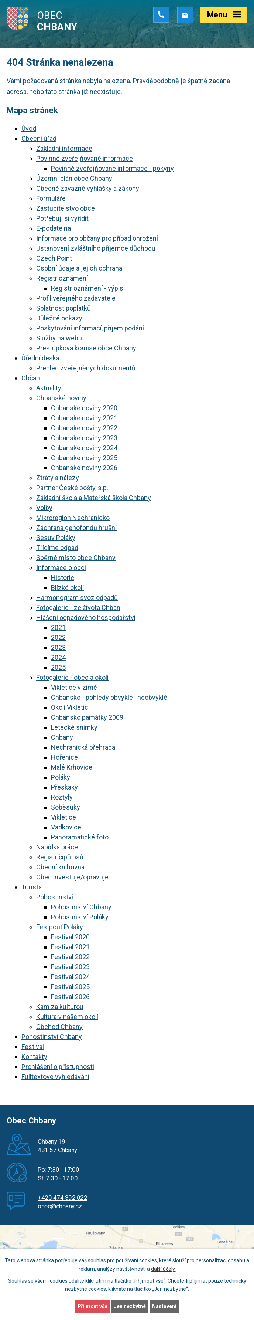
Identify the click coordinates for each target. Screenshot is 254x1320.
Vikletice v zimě (74, 687)
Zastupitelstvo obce (65, 208)
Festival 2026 (70, 997)
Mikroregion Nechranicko (73, 518)
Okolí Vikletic (69, 707)
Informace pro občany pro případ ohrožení (97, 238)
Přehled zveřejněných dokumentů (85, 368)
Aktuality (48, 388)
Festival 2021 (70, 947)
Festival (32, 1047)
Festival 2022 (70, 957)
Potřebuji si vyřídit (62, 218)
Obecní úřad (38, 138)
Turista (31, 887)
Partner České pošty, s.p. (72, 488)
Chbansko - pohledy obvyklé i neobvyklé (109, 697)
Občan (30, 378)
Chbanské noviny (61, 398)
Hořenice (64, 757)
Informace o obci (61, 567)
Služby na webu (59, 338)
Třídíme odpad (57, 548)
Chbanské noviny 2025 (84, 458)
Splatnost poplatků (63, 308)
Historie (62, 577)
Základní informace (64, 148)
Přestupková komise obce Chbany (86, 348)
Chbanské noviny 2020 (84, 408)
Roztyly (62, 797)
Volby (44, 508)
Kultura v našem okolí (67, 1017)
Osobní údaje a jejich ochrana (79, 268)
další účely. (163, 1269)
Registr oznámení (62, 278)
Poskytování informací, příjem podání (90, 328)
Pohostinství (54, 897)
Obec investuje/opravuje (72, 877)
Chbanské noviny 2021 (84, 418)
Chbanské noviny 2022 (84, 428)
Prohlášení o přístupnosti (57, 1066)
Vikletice (63, 817)
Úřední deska (40, 358)
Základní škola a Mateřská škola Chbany (93, 498)
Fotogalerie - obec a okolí (72, 677)
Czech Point (54, 258)
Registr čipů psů (59, 857)
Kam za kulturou (59, 1007)
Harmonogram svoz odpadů (77, 597)
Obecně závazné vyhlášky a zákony (87, 188)
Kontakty (34, 1057)
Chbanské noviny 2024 (84, 448)
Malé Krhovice (71, 767)
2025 (58, 667)
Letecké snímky (74, 727)
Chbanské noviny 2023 (84, 438)
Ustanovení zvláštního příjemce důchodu (95, 248)
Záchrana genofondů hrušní (76, 528)
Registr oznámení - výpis (87, 288)
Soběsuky (65, 807)
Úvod (28, 128)
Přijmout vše (92, 1306)
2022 (58, 637)
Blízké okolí (67, 587)
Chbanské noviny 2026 (84, 468)
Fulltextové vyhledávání (55, 1076)
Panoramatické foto (80, 837)
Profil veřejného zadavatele (76, 298)
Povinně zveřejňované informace (84, 158)
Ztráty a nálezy (57, 478)
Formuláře (51, 198)
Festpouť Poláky (59, 927)
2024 (58, 657)
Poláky (60, 777)
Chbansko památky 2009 (87, 717)
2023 (58, 647)
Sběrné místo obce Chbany (76, 557)
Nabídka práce (57, 847)
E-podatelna (53, 228)
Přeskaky (64, 787)
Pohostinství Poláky (80, 917)
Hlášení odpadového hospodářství (85, 617)
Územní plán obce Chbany (74, 178)
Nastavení (164, 1306)
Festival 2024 (70, 977)
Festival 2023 (70, 967)
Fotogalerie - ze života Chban (78, 607)
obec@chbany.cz (60, 1206)
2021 (58, 627)
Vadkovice (66, 827)
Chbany (62, 737)
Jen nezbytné (130, 1306)
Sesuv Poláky (55, 538)
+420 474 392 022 (62, 1197)
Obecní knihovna (60, 867)
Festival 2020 (70, 937)
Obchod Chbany (59, 1027)
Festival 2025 (70, 987)
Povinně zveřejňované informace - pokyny (112, 168)
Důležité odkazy (59, 318)
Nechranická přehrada (83, 747)
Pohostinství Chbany (81, 907)
